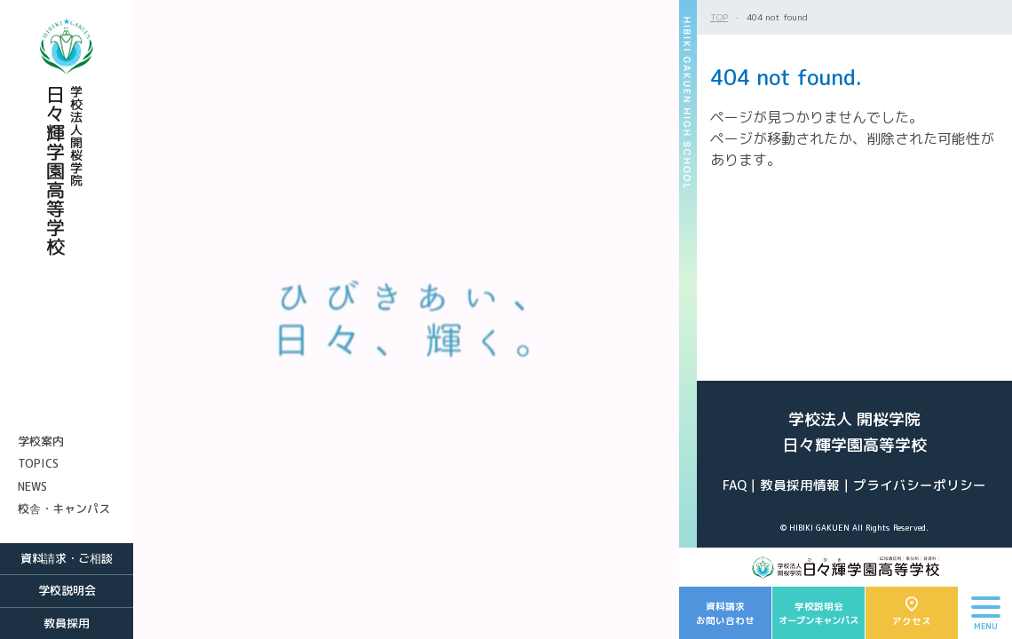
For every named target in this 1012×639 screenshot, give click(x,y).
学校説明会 (67, 590)
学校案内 (41, 441)
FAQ (735, 485)
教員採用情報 (800, 485)
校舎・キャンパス (64, 509)
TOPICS (38, 463)
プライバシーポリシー (919, 485)
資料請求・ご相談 (66, 558)
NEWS (32, 486)
